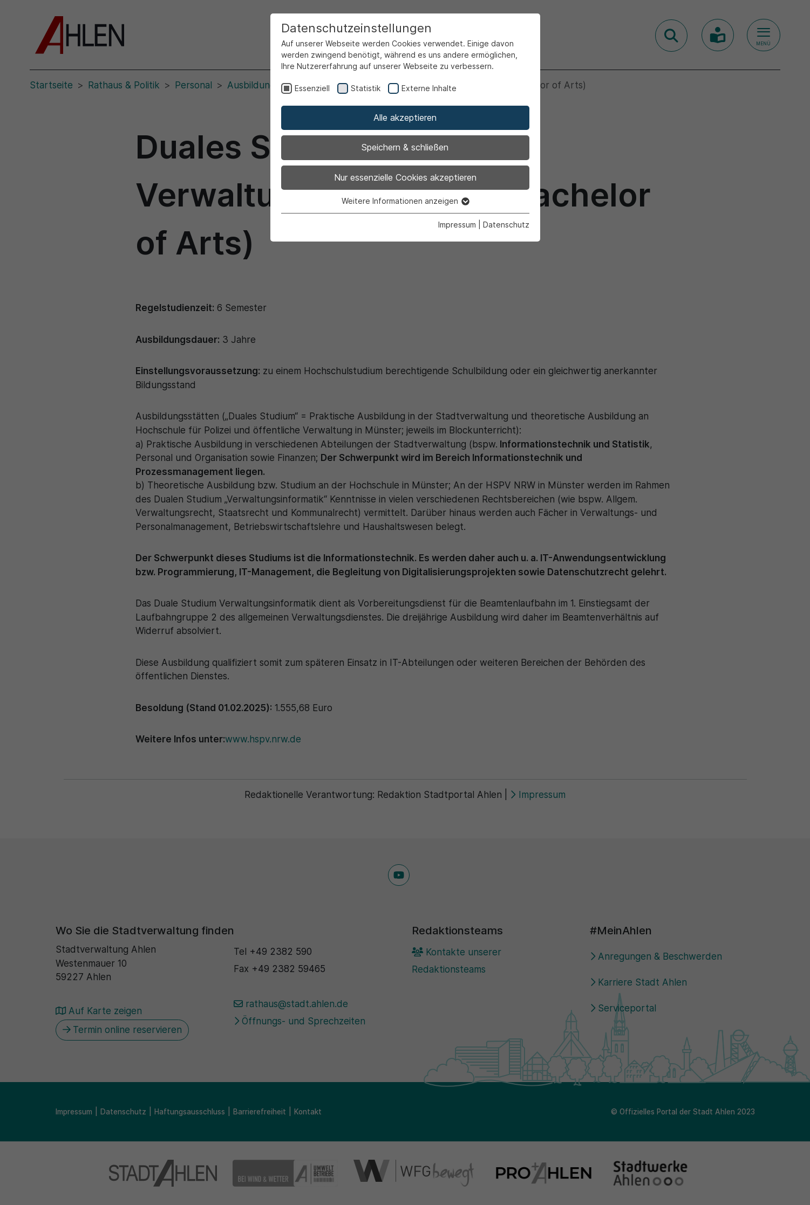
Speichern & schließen (405, 147)
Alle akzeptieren (405, 117)
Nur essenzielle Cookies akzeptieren (405, 177)
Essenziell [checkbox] (312, 88)
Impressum (457, 224)
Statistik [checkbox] (365, 88)
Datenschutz (506, 224)
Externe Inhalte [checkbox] (429, 88)
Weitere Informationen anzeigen (405, 200)
